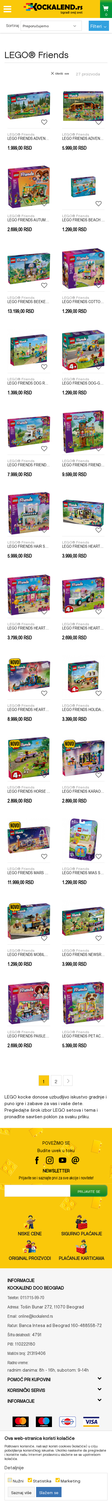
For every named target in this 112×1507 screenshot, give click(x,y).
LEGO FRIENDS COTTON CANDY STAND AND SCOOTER (83, 301)
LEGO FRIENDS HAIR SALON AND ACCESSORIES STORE (28, 546)
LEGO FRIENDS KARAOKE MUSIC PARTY (83, 791)
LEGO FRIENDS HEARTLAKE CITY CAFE (83, 546)
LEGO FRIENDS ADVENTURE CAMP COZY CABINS (83, 138)
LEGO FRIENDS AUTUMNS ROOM (28, 220)
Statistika (42, 1480)
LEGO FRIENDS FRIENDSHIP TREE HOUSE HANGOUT (83, 465)
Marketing (70, 1480)
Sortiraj (12, 24)
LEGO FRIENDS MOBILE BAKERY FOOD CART (28, 954)
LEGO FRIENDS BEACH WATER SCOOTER (83, 220)
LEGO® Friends (20, 133)
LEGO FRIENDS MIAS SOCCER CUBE (83, 873)
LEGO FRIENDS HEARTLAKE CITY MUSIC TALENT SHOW (28, 709)
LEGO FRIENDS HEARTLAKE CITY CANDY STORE (28, 628)
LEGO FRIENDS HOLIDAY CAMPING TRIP (83, 709)
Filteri (98, 25)
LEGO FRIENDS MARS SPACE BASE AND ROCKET (28, 873)
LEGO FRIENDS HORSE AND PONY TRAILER (28, 791)
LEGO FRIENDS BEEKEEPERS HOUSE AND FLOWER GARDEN (28, 301)
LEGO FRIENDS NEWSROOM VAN (83, 954)
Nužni (18, 1480)
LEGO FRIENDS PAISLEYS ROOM (28, 1036)
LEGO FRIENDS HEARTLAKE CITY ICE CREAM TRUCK (83, 628)
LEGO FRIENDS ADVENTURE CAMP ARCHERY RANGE (28, 138)
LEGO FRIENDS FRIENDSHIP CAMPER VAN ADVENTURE (28, 465)
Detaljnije (14, 1466)
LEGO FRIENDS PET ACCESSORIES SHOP (83, 1036)
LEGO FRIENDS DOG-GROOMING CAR (83, 383)
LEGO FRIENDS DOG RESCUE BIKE (28, 383)
